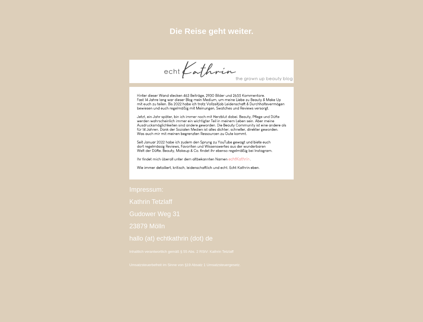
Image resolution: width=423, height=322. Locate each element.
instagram (212, 295)
